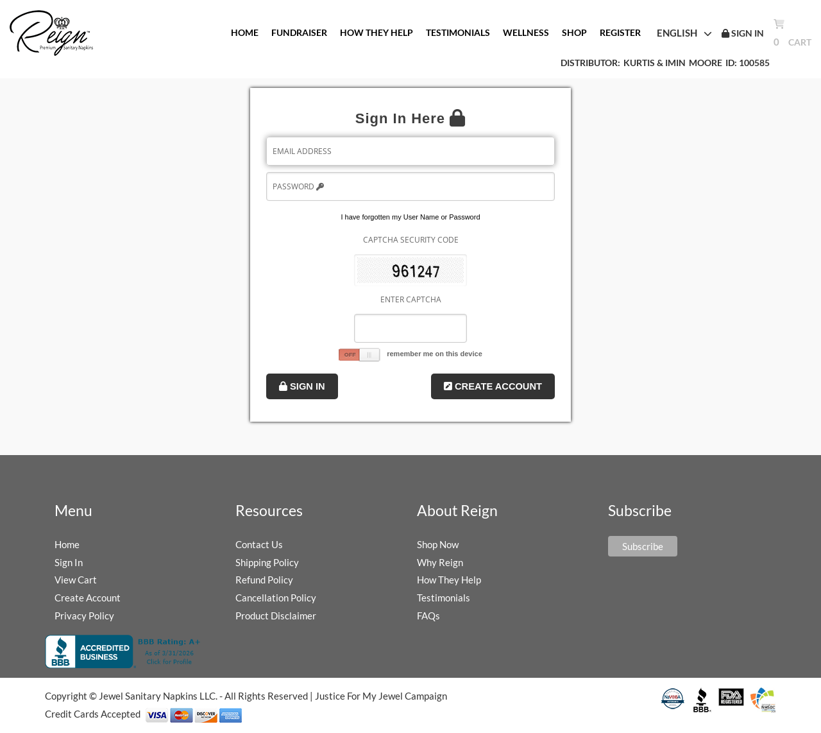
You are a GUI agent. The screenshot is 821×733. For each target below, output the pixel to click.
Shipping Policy (267, 562)
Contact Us (259, 544)
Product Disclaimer (275, 615)
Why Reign (440, 562)
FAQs (428, 615)
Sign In (302, 386)
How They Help (449, 579)
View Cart (76, 579)
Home (67, 544)
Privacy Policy (84, 615)
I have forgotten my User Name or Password (410, 217)
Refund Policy (264, 579)
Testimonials (443, 597)
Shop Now (438, 544)
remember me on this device (434, 354)
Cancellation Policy (275, 597)
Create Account (493, 386)
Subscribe (642, 546)
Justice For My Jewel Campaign (381, 696)
